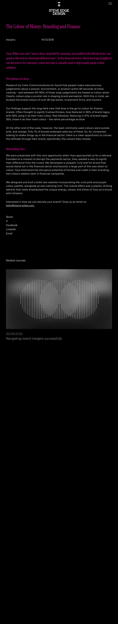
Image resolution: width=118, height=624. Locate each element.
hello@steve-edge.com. (20, 205)
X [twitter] (7, 221)
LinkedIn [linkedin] (11, 229)
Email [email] (9, 233)
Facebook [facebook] (12, 225)
